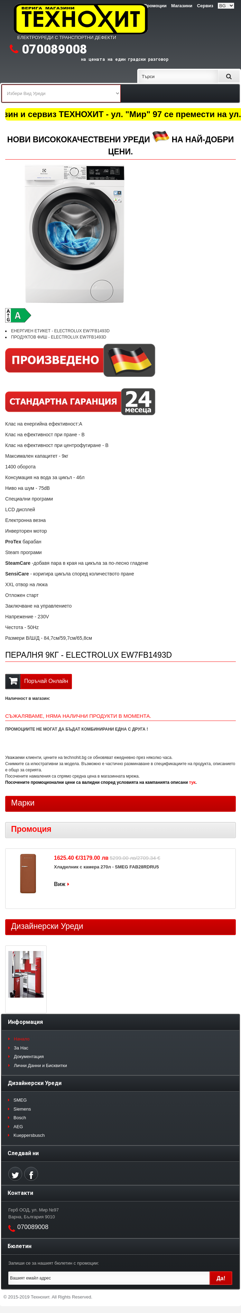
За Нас (21, 1047)
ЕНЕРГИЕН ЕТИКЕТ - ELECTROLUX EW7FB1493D (60, 331)
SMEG (20, 1100)
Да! (220, 1278)
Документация (29, 1056)
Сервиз (205, 5)
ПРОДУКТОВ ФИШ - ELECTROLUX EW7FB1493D (58, 337)
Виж (59, 884)
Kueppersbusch (29, 1135)
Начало (21, 1038)
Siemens (22, 1109)
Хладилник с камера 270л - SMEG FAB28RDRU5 (106, 866)
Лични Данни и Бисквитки (40, 1065)
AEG (18, 1126)
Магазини (181, 5)
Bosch (19, 1117)
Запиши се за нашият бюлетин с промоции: (53, 1263)
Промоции (154, 5)
